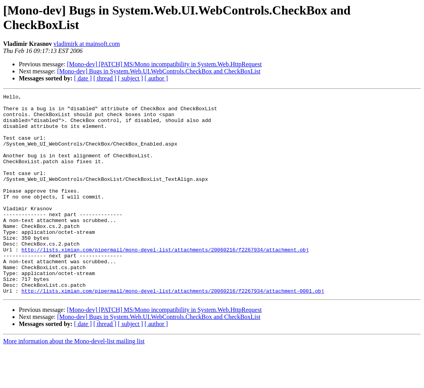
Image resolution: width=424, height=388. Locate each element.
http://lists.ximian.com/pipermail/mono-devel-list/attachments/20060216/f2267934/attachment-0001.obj (173, 330)
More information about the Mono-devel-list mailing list (74, 381)
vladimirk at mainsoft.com (87, 43)
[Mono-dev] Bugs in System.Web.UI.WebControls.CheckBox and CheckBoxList (159, 71)
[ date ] (83, 78)
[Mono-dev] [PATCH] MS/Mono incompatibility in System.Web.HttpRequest (164, 64)
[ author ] (156, 78)
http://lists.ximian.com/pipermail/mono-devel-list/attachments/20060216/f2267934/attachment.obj (165, 281)
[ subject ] (130, 78)
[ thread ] (104, 78)
